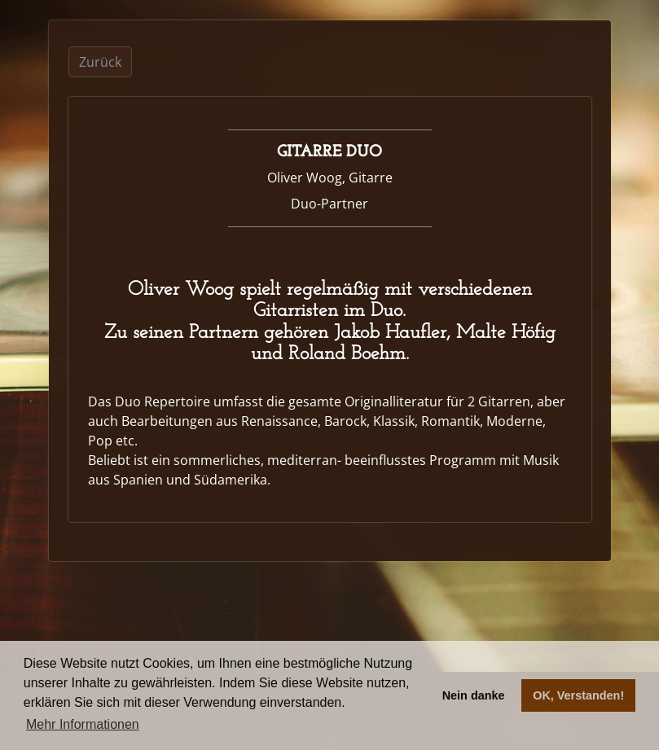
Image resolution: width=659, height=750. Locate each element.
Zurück (100, 62)
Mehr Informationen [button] (82, 724)
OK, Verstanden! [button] (578, 695)
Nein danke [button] (473, 695)
